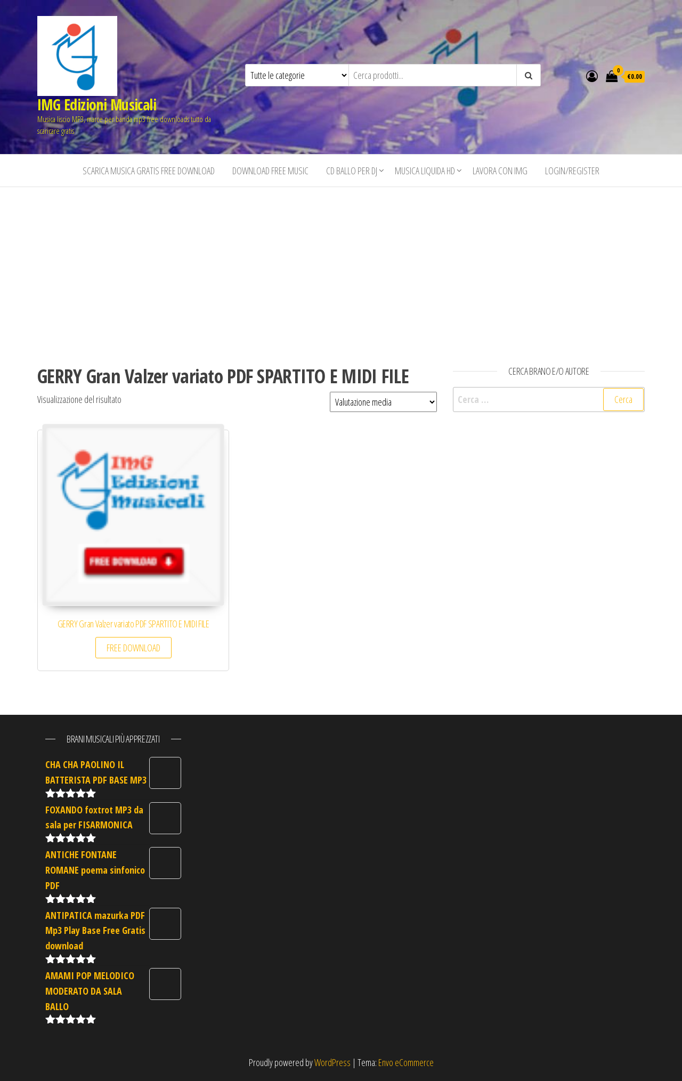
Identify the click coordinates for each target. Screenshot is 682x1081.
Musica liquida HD (425, 170)
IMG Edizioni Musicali (96, 104)
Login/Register (572, 170)
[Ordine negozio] (383, 402)
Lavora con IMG (500, 170)
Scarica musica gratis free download (149, 170)
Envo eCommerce (406, 1062)
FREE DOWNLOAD (133, 647)
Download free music (270, 170)
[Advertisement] (341, 267)
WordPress (332, 1062)
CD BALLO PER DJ (351, 170)
